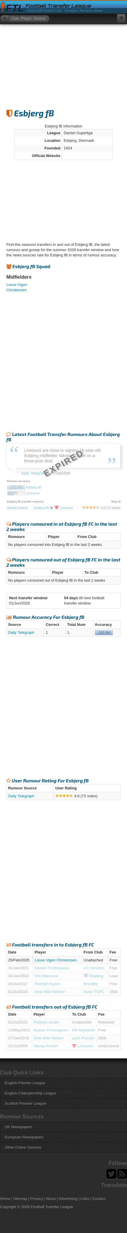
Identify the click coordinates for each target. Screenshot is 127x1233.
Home (5, 1198)
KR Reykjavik (83, 1030)
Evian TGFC (94, 992)
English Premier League (25, 1083)
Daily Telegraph (21, 632)
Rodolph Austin (47, 984)
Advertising (68, 1198)
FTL (15, 8)
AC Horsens (94, 968)
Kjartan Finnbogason (52, 968)
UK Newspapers (18, 1127)
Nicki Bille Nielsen (50, 992)
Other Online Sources (23, 1147)
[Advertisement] (63, 64)
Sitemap (20, 1198)
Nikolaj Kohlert (45, 1046)
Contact (99, 1198)
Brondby (91, 984)
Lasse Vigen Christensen (56, 960)
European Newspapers (24, 1137)
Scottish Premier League (25, 1103)
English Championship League (30, 1093)
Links (84, 1198)
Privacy (36, 1198)
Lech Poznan (83, 1038)
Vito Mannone (46, 976)
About (51, 1198)
